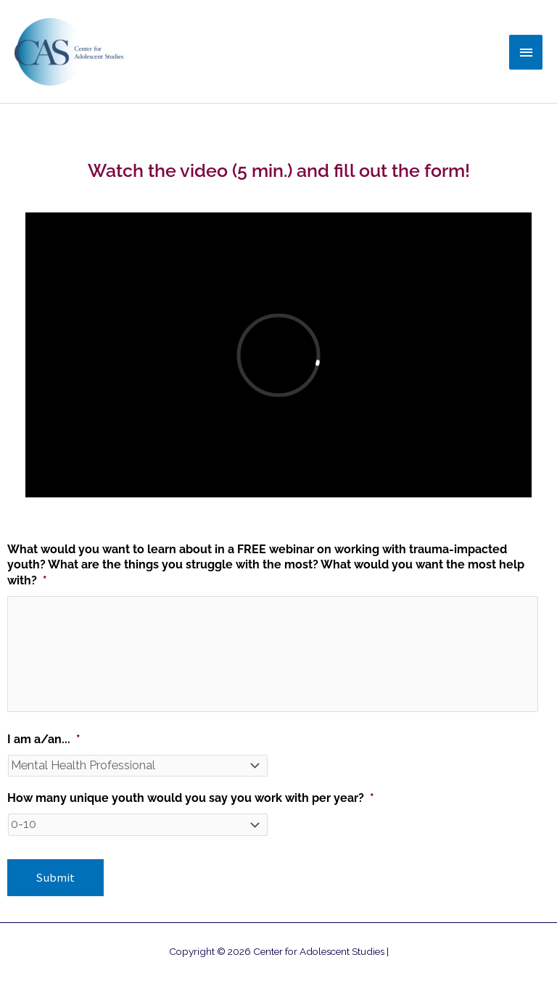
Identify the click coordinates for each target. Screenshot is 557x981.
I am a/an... (44, 739)
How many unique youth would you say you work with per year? (190, 798)
